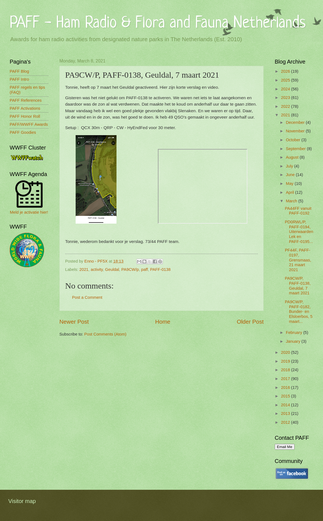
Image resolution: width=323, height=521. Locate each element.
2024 (286, 89)
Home (162, 321)
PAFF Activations (25, 108)
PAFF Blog (19, 71)
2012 (286, 422)
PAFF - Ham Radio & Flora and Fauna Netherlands (158, 23)
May (290, 183)
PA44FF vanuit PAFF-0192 (298, 211)
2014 (286, 405)
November (296, 131)
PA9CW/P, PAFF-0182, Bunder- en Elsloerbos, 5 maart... (299, 312)
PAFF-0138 (160, 269)
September (296, 148)
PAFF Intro (19, 79)
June (291, 174)
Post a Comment (87, 297)
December (296, 122)
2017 (286, 378)
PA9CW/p (130, 269)
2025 (286, 80)
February (294, 332)
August (293, 157)
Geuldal (112, 269)
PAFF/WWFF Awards (29, 124)
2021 (84, 269)
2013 (286, 413)
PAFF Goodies (23, 132)
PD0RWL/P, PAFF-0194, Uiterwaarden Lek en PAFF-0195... (299, 232)
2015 (286, 396)
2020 (286, 352)
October (293, 140)
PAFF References (26, 100)
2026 (286, 71)
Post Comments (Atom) (105, 334)
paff (144, 269)
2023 (286, 97)
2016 (286, 387)
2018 (286, 370)
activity (97, 269)
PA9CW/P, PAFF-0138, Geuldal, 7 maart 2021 (298, 285)
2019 (286, 361)
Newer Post (74, 321)
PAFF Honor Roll (25, 116)
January (293, 341)
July (290, 166)
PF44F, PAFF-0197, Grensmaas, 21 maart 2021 (298, 260)
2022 (286, 106)
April (290, 192)
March (292, 201)
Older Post (250, 321)
